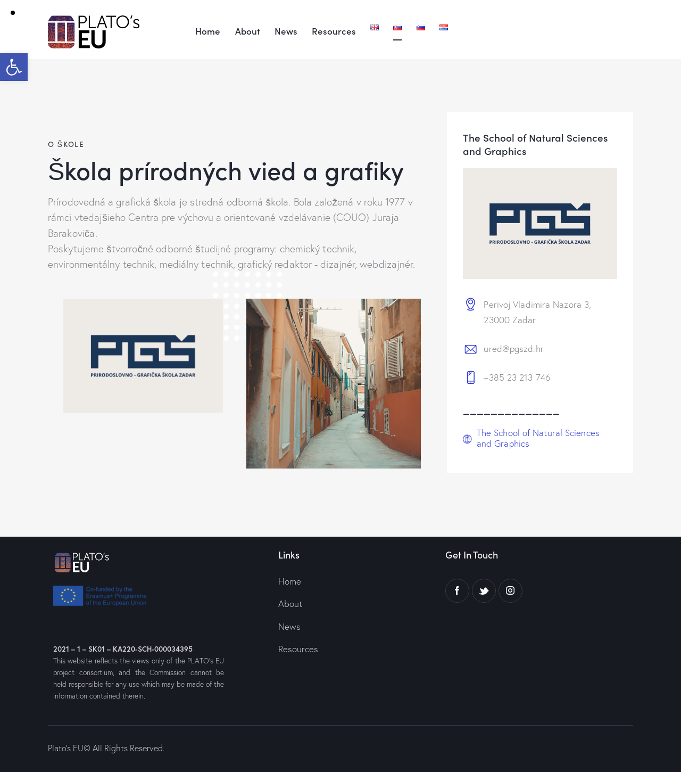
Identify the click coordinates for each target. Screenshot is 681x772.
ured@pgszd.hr (513, 348)
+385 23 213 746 (517, 377)
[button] (14, 67)
